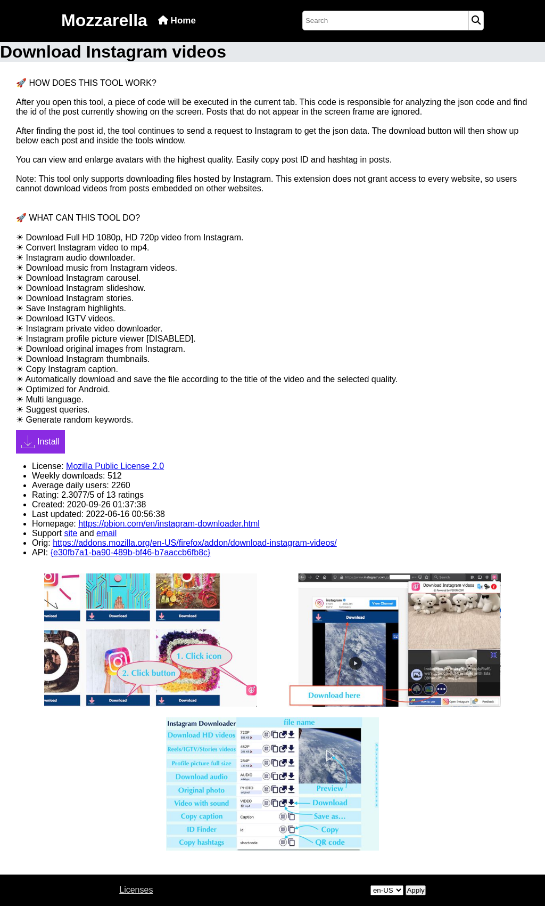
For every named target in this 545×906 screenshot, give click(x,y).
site (70, 533)
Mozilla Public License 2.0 (115, 466)
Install (40, 441)
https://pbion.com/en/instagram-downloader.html (169, 523)
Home (177, 20)
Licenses (136, 889)
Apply (415, 890)
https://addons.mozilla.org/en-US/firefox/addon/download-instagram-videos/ (195, 542)
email (106, 533)
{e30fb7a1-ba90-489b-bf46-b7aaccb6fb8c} (131, 552)
